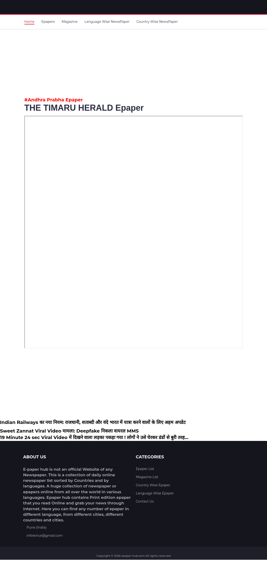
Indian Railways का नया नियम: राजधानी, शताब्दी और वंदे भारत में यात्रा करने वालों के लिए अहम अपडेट (93, 422)
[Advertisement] (133, 62)
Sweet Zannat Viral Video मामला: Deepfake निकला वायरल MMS (69, 431)
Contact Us (145, 501)
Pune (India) (36, 527)
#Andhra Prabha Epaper (53, 100)
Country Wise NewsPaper (157, 22)
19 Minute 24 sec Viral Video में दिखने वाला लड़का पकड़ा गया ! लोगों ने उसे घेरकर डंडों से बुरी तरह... (94, 437)
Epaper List (145, 469)
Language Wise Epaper (155, 493)
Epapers (48, 22)
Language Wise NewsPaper (107, 22)
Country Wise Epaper (153, 485)
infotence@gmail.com (45, 535)
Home (29, 22)
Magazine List (147, 477)
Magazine (69, 22)
